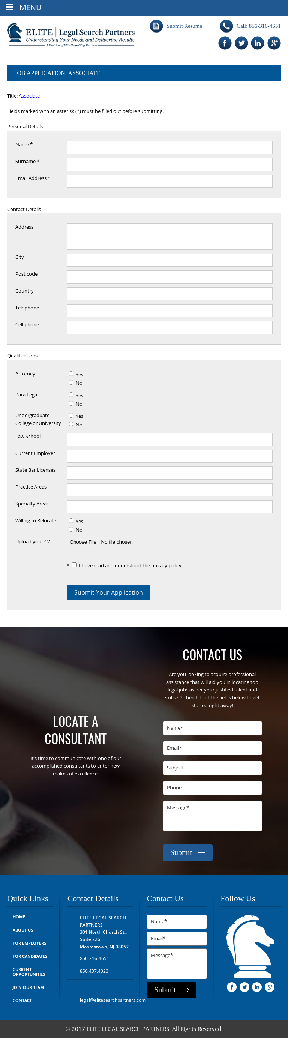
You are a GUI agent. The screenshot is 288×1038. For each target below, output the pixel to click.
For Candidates (30, 956)
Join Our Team (28, 987)
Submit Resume (184, 26)
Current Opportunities (29, 972)
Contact (22, 1000)
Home (19, 917)
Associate (29, 96)
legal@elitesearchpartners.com (113, 1000)
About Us (23, 930)
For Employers (29, 943)
